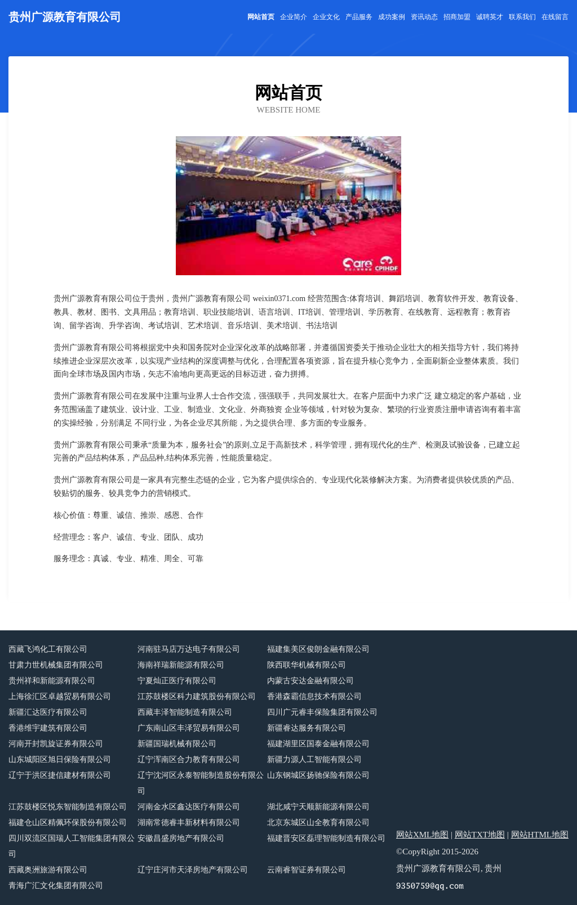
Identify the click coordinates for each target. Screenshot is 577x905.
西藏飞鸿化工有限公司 (47, 649)
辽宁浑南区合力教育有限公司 (188, 759)
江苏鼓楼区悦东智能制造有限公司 (67, 807)
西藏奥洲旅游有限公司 (47, 870)
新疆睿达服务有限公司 (306, 728)
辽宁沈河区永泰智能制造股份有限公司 (200, 783)
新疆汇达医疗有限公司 (47, 712)
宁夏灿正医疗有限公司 (176, 680)
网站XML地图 (422, 834)
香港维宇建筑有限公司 (47, 728)
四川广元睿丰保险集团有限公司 (322, 712)
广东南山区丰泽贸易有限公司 (188, 728)
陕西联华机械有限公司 (306, 665)
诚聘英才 (489, 17)
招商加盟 (457, 17)
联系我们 (522, 17)
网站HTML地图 (540, 834)
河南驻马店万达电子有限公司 (188, 649)
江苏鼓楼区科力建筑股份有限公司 (196, 696)
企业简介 (293, 17)
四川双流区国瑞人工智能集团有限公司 (71, 846)
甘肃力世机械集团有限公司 (55, 665)
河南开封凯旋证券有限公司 (55, 744)
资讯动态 (424, 17)
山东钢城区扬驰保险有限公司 (318, 775)
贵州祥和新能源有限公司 (51, 680)
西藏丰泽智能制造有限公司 (184, 712)
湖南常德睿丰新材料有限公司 (188, 822)
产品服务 (358, 17)
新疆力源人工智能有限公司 (314, 759)
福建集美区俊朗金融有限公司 (318, 649)
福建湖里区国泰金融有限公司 (318, 744)
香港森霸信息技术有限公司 (314, 696)
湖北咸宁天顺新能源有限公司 (318, 807)
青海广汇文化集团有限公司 (55, 885)
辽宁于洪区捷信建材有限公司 (59, 775)
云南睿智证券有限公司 (306, 870)
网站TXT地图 (480, 834)
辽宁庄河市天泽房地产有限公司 (192, 870)
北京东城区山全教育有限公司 (318, 822)
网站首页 (260, 17)
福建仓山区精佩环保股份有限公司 (67, 822)
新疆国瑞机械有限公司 (176, 744)
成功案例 (391, 17)
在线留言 (555, 17)
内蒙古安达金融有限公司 (310, 680)
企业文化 (326, 17)
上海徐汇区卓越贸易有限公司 (59, 696)
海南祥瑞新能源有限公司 (180, 665)
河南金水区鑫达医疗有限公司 (188, 807)
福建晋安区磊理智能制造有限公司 (326, 838)
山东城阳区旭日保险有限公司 (59, 759)
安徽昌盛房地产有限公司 (180, 838)
